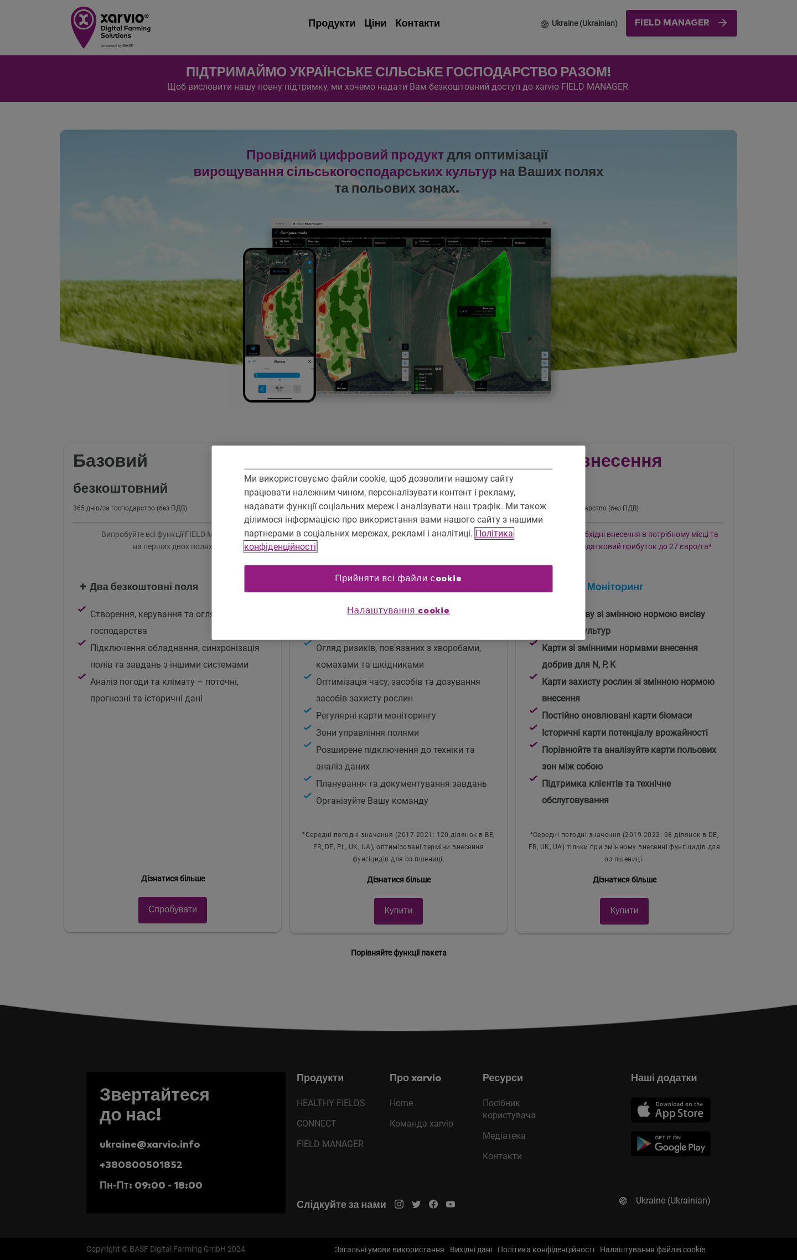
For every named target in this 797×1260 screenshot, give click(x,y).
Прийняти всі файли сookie (398, 578)
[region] (399, 543)
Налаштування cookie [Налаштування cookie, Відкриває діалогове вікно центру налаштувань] (398, 610)
